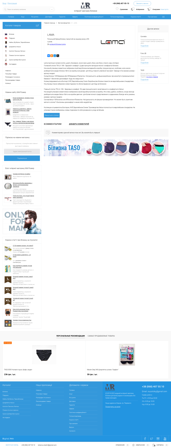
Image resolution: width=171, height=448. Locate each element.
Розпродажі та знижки (12, 77)
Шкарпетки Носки (8, 403)
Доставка (48, 17)
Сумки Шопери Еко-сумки (11, 414)
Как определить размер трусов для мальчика (22, 266)
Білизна (5, 391)
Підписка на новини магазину (17, 137)
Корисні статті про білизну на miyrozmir (21, 240)
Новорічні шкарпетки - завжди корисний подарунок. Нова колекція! (22, 110)
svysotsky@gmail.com (157, 391)
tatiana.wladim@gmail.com (47, 445)
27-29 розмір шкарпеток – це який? (22, 255)
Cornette (143, 36)
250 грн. (109, 374)
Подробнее (144, 46)
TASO (142, 70)
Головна (11, 17)
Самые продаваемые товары (101, 336)
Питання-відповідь (117, 17)
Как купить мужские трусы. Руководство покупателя (21, 310)
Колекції (8, 83)
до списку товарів (152, 77)
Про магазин (152, 17)
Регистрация (12, 3)
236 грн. (10, 374)
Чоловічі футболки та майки (21, 174)
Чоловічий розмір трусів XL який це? (23, 299)
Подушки (5, 395)
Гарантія (62, 17)
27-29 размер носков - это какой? (23, 245)
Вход (4, 3)
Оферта (75, 17)
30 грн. (42, 374)
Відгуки (71, 427)
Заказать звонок (142, 3)
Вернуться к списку (52, 115)
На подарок (6, 417)
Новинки (8, 70)
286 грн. (76, 374)
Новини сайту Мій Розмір (15, 92)
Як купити (34, 17)
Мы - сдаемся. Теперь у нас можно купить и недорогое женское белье (23, 122)
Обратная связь (10, 445)
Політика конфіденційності (94, 17)
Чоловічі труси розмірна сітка (22, 320)
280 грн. (142, 374)
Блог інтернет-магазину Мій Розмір (19, 168)
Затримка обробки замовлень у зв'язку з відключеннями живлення (22, 184)
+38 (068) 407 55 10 (28, 445)
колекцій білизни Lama (58, 44)
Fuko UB (143, 53)
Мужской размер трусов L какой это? (23, 277)
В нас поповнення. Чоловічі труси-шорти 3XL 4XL (23, 98)
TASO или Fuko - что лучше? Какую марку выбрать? (23, 196)
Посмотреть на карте (112, 407)
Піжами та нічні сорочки (10, 410)
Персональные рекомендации (70, 336)
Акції (22, 17)
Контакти (72, 431)
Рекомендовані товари (12, 80)
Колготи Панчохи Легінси (11, 406)
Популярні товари (11, 74)
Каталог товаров (22, 25)
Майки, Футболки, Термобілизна (13, 399)
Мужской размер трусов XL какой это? (23, 288)
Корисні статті (136, 17)
